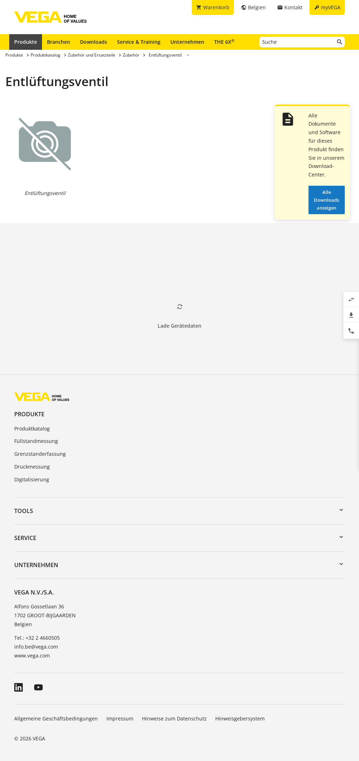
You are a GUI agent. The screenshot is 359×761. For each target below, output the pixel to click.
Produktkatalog (32, 428)
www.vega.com (32, 655)
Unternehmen (187, 41)
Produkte (25, 41)
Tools (23, 511)
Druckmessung (32, 466)
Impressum (119, 718)
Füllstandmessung (36, 441)
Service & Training (138, 41)
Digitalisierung (31, 479)
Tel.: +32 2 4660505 (37, 637)
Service (25, 538)
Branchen (58, 41)
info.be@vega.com (36, 646)
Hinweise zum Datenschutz (174, 718)
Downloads (93, 41)
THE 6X (224, 41)
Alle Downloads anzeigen (326, 200)
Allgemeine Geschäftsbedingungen (56, 718)
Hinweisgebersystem (240, 718)
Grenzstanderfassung (40, 453)
